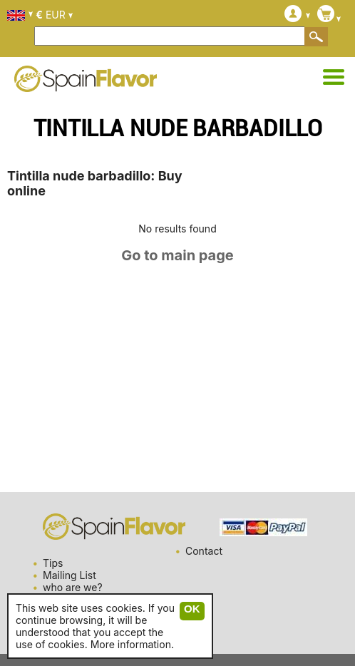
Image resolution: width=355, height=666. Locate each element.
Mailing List (69, 575)
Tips (53, 563)
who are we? (73, 587)
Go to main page (177, 255)
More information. (132, 644)
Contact (203, 551)
